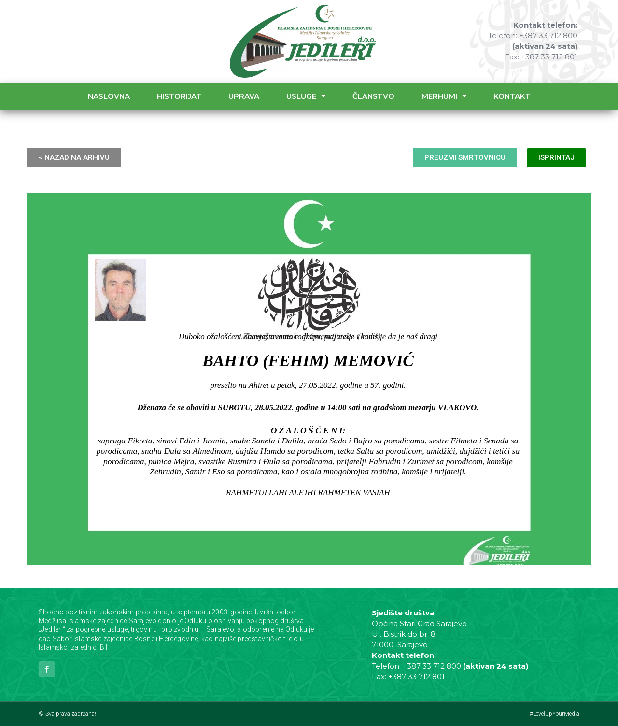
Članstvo (373, 95)
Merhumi (443, 95)
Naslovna (109, 95)
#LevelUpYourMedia (554, 714)
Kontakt (512, 95)
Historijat (179, 95)
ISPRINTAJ (556, 157)
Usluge (305, 95)
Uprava (243, 95)
